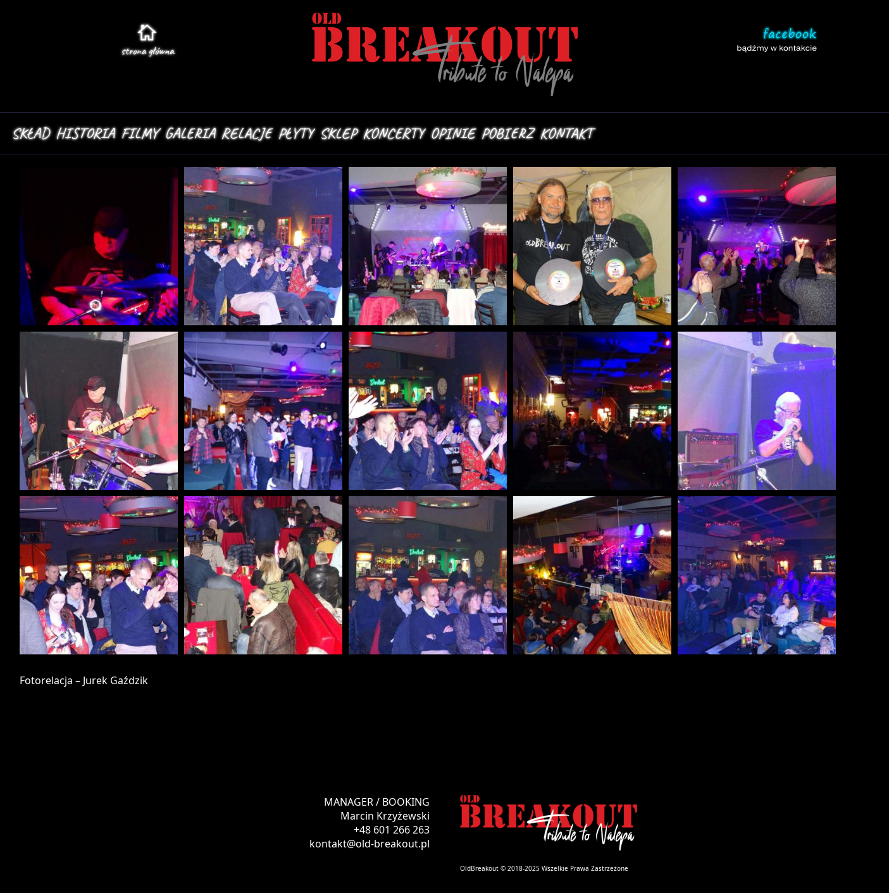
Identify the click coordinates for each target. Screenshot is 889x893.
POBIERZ (507, 132)
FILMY (139, 132)
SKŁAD (30, 132)
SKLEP (338, 132)
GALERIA (190, 132)
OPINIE (452, 132)
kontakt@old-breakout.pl (369, 844)
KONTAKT (566, 132)
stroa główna (147, 51)
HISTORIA (85, 132)
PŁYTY (295, 132)
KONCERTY (393, 132)
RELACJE (246, 132)
